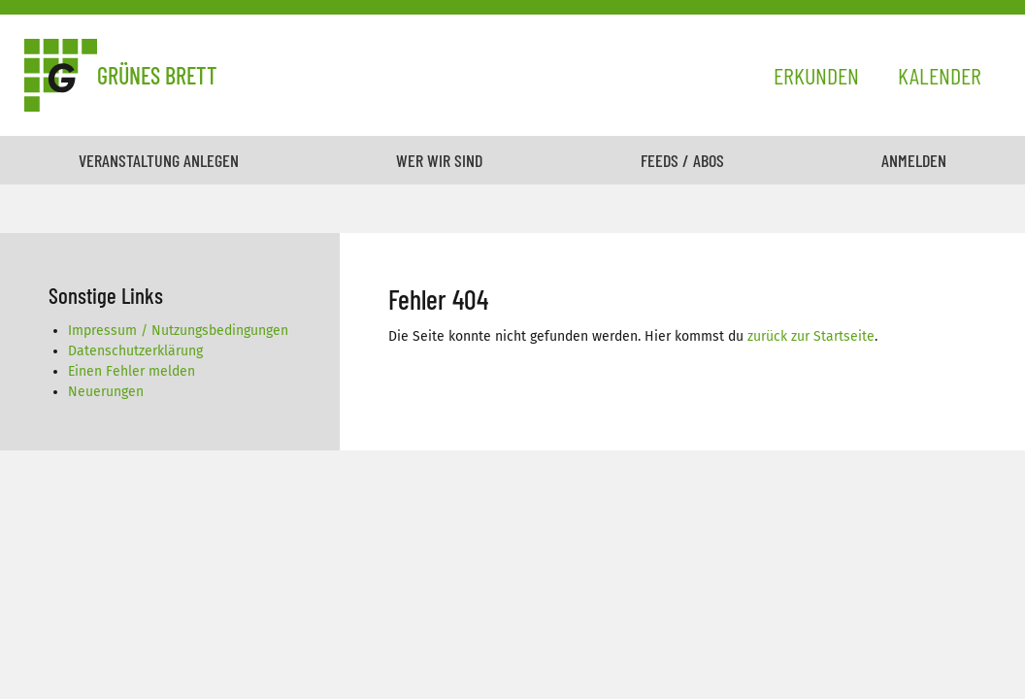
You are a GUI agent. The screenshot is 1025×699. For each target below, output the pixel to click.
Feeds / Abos (682, 160)
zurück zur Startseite (811, 336)
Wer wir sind (439, 160)
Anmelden (913, 160)
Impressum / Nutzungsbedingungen (178, 330)
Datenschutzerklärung (135, 351)
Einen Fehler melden (131, 371)
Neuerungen (106, 391)
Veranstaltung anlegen (159, 160)
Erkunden (816, 75)
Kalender (939, 75)
